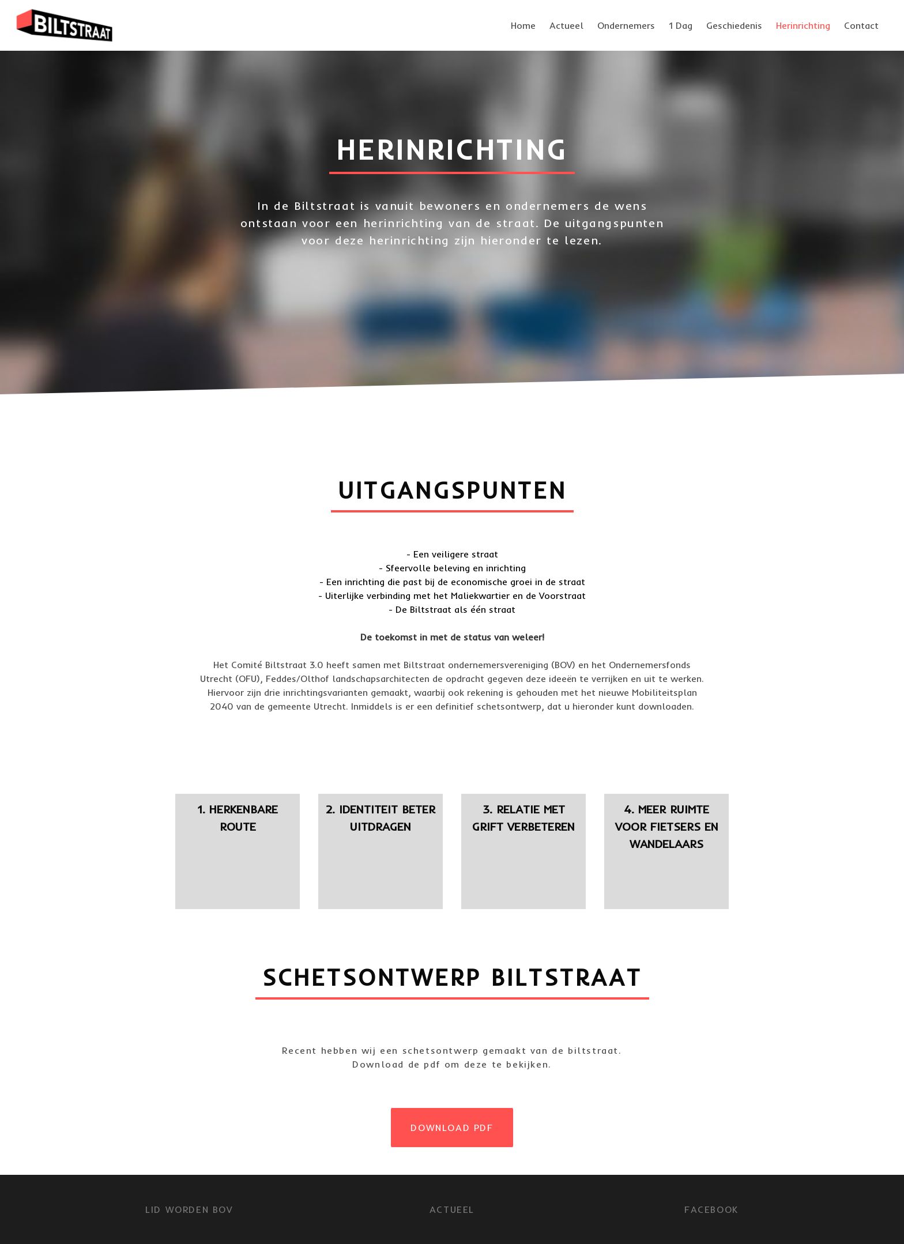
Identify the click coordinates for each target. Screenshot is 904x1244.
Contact (861, 25)
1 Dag (680, 25)
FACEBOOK (711, 1209)
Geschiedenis (734, 25)
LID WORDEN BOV (188, 1209)
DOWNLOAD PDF (451, 1127)
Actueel (566, 25)
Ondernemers (626, 25)
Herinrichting (803, 25)
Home (523, 25)
